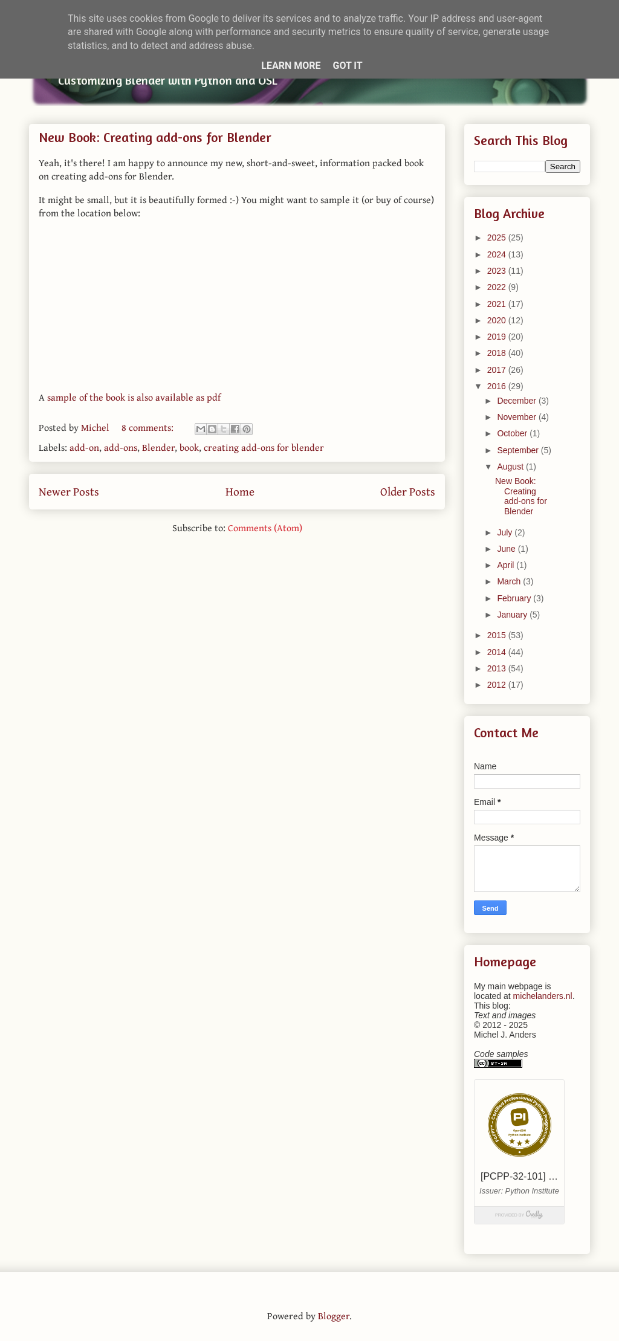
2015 (497, 635)
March (510, 581)
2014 (497, 652)
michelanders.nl (542, 996)
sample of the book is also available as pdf (134, 397)
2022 (497, 287)
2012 (497, 685)
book (189, 447)
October (513, 433)
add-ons (120, 447)
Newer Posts (69, 491)
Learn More (290, 65)
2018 (497, 353)
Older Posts (407, 491)
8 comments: (149, 427)
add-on (84, 447)
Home (239, 491)
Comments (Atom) (265, 527)
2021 (497, 304)
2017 (497, 370)
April (506, 565)
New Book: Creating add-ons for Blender (155, 137)
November (517, 417)
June (507, 549)
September (518, 450)
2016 (497, 386)
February (515, 598)
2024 (497, 254)
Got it (347, 65)
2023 (497, 271)
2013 (497, 668)
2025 (497, 237)
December (517, 401)
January (513, 614)
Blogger (333, 1315)
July (505, 532)
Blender (158, 447)
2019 (497, 336)
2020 (497, 320)
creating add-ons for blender (264, 447)
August (511, 466)
